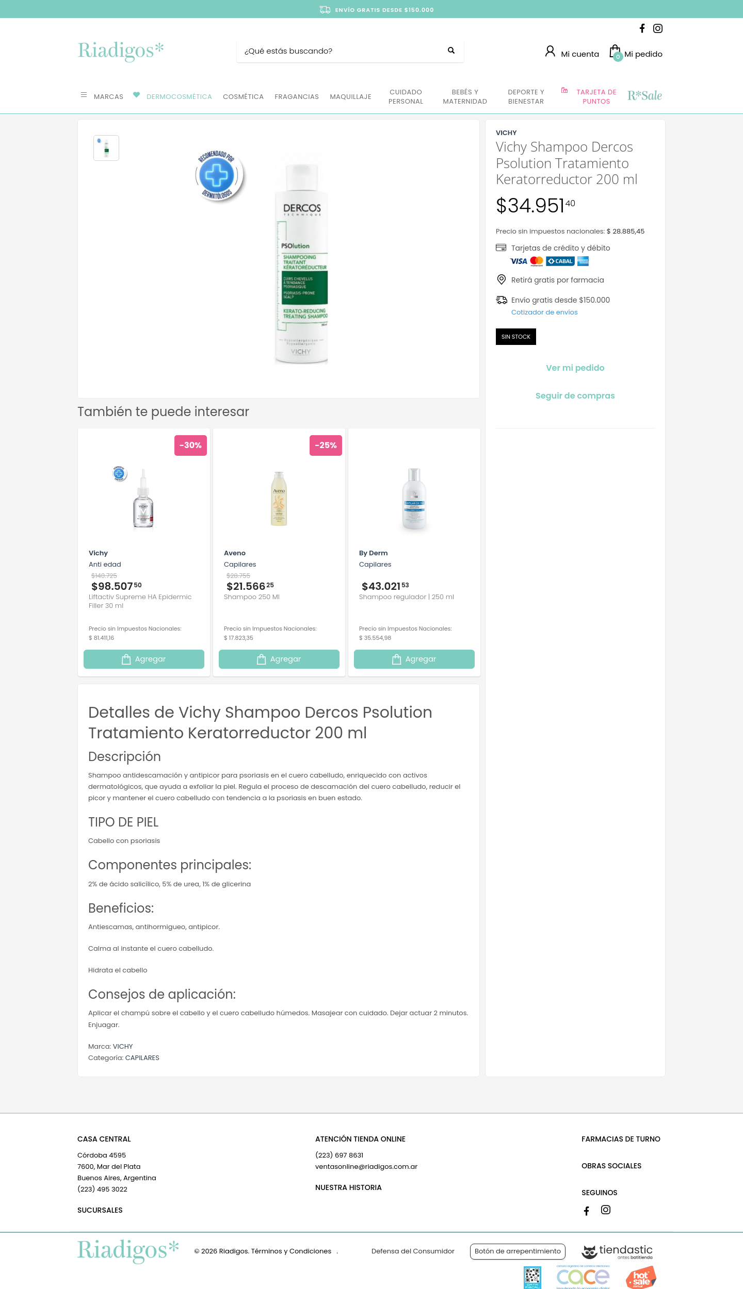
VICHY (123, 1046)
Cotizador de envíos (544, 312)
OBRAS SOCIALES (611, 1166)
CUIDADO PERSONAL (406, 96)
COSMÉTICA (243, 97)
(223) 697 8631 (339, 1155)
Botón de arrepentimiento (518, 1251)
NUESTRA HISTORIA (348, 1187)
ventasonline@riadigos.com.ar (366, 1166)
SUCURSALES (100, 1210)
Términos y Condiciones (291, 1251)
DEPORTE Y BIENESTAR (526, 96)
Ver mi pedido (575, 368)
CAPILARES (142, 1058)
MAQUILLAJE (351, 97)
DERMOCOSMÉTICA (179, 97)
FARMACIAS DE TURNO (621, 1139)
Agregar (143, 659)
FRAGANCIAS (297, 97)
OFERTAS (644, 96)
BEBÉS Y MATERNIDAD (465, 96)
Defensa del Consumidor (413, 1251)
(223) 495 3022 (102, 1189)
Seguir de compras (575, 396)
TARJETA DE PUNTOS (597, 96)
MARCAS (108, 97)
